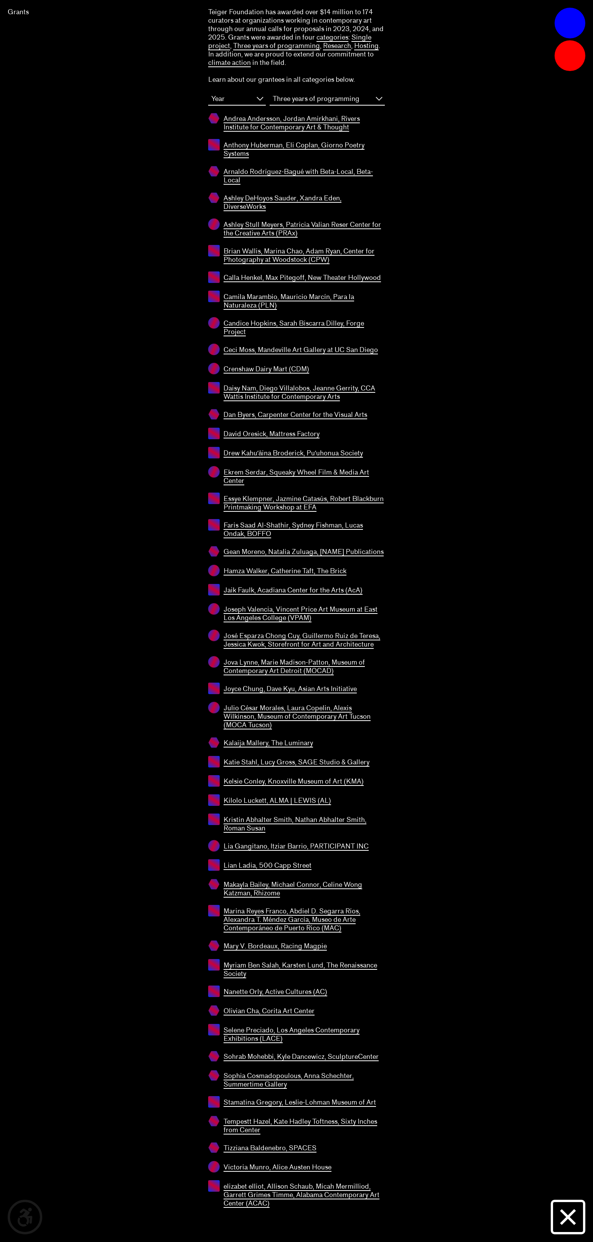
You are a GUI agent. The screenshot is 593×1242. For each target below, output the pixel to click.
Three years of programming (276, 46)
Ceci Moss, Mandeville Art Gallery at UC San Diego (301, 350)
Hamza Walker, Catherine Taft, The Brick (285, 571)
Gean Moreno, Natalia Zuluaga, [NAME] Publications (304, 552)
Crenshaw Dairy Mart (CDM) (266, 369)
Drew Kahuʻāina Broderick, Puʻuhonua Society (293, 453)
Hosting (366, 46)
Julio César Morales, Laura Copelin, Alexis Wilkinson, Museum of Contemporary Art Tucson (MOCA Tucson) (297, 716)
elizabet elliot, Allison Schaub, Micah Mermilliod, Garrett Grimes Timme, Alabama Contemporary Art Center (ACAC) (301, 1194)
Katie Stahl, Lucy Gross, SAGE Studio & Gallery (296, 762)
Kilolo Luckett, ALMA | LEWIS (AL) (277, 800)
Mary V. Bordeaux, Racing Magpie (275, 946)
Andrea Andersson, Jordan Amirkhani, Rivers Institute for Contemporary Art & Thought (292, 123)
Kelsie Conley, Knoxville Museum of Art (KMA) (294, 781)
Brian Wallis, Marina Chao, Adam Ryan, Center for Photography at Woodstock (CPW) (299, 255)
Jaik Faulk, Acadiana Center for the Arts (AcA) (293, 590)
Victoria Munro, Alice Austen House (277, 1167)
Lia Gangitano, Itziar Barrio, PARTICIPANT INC (296, 846)
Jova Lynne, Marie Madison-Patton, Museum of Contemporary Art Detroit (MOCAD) (294, 666)
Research (337, 46)
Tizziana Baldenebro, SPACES (270, 1148)
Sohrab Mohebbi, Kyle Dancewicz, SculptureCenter (301, 1056)
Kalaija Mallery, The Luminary (268, 743)
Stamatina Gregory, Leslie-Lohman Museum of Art (300, 1102)
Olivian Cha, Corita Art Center (269, 1011)
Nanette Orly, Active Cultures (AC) (275, 992)
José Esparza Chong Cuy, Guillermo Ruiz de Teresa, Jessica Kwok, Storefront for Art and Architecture (302, 640)
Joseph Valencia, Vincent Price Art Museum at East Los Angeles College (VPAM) (301, 613)
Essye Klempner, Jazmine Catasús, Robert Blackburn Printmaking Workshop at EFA (304, 503)
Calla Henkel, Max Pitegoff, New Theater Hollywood (302, 277)
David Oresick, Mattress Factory (272, 434)
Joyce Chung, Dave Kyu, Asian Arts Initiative (290, 689)
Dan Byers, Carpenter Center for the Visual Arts (295, 414)
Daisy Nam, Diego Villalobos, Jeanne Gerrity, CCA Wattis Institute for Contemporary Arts (299, 392)
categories (332, 37)
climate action (229, 62)
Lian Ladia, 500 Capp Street (267, 865)
